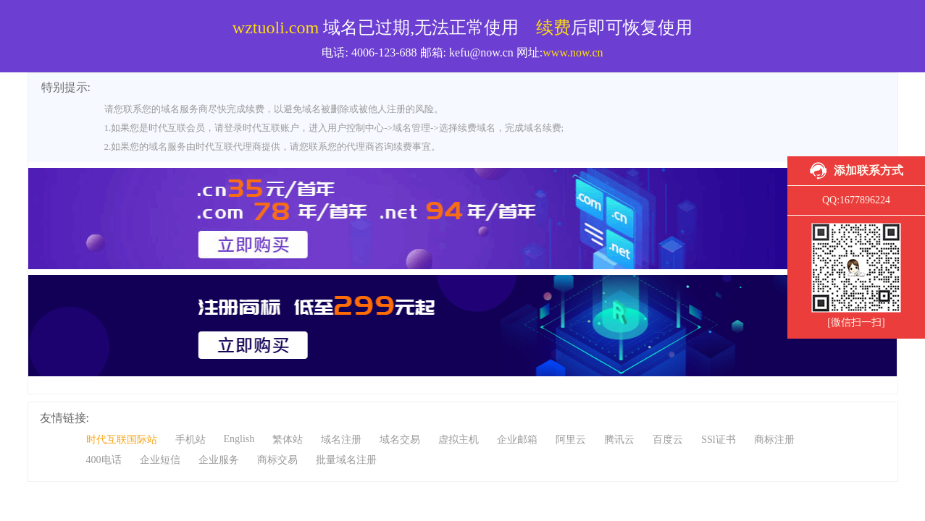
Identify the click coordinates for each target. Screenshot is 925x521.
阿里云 (571, 439)
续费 (553, 27)
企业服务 (218, 459)
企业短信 (160, 459)
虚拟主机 (458, 439)
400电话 (104, 459)
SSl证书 (718, 439)
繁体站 (287, 439)
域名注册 (341, 439)
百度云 (668, 439)
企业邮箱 (517, 439)
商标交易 (277, 459)
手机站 (190, 439)
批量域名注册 (346, 459)
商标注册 (774, 439)
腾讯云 (619, 439)
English (239, 438)
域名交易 (400, 439)
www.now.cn (573, 52)
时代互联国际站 (121, 439)
